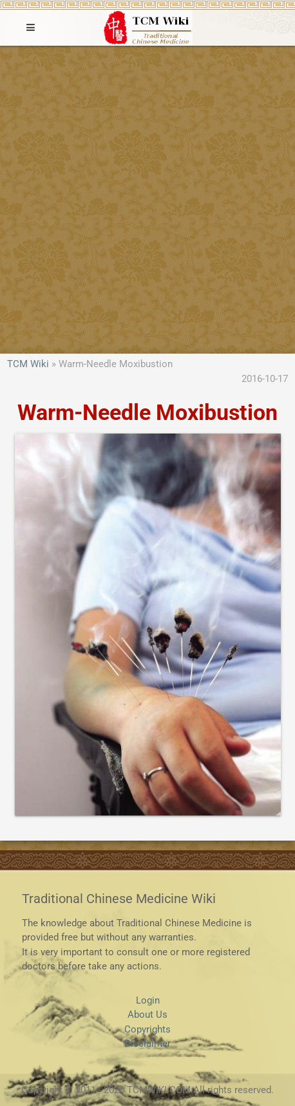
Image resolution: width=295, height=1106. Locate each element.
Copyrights (147, 1029)
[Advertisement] (147, 199)
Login (148, 1000)
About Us (147, 1014)
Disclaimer (147, 1043)
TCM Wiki (28, 364)
